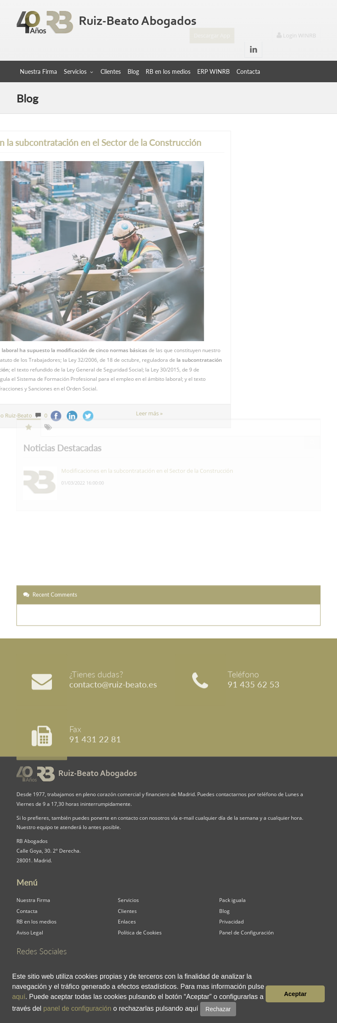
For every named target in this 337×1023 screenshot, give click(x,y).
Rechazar (218, 1009)
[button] (239, 1009)
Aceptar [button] (295, 994)
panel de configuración (77, 1008)
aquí (18, 996)
